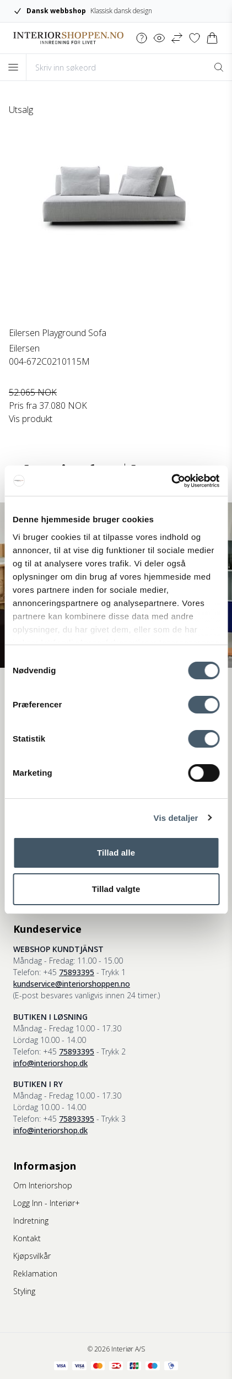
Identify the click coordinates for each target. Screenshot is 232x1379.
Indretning (30, 1220)
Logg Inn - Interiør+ (46, 1203)
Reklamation (35, 1273)
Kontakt (27, 1238)
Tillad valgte (116, 889)
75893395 (76, 972)
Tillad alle (116, 852)
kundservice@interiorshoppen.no (71, 983)
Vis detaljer (176, 818)
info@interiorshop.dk (50, 1063)
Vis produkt (30, 419)
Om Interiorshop (42, 1185)
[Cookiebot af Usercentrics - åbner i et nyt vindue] (171, 481)
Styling (24, 1291)
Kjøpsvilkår (32, 1256)
